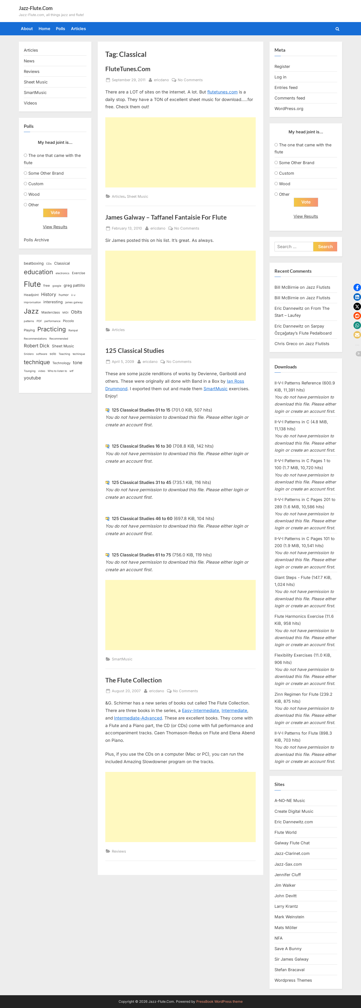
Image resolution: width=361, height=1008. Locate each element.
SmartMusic (216, 388)
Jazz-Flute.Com (36, 8)
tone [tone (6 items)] (77, 362)
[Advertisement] (180, 152)
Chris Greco (286, 343)
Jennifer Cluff (288, 874)
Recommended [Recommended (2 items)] (58, 338)
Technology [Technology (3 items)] (61, 363)
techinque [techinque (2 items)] (79, 354)
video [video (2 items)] (41, 371)
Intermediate (234, 710)
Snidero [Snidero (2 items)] (29, 354)
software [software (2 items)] (41, 354)
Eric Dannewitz (289, 308)
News (29, 60)
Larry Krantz (286, 906)
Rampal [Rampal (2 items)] (73, 330)
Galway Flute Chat (292, 842)
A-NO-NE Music (290, 800)
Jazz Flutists (318, 287)
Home (44, 28)
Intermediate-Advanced (138, 718)
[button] (357, 287)
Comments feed (290, 97)
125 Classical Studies (134, 350)
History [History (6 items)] (48, 294)
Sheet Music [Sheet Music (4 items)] (63, 346)
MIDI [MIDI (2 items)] (65, 312)
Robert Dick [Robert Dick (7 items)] (36, 346)
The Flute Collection (133, 680)
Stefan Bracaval (290, 969)
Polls (60, 28)
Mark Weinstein (289, 916)
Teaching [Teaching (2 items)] (64, 354)
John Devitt (286, 895)
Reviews (119, 851)
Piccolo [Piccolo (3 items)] (68, 321)
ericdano (161, 79)
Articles (78, 28)
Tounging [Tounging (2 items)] (30, 371)
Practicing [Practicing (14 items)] (51, 329)
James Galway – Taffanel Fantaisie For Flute (166, 217)
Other (33, 204)
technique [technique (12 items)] (37, 362)
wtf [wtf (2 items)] (71, 371)
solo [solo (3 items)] (53, 354)
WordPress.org (289, 108)
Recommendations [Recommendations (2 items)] (35, 338)
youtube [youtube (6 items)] (32, 377)
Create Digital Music (294, 811)
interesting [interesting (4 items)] (53, 302)
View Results (55, 226)
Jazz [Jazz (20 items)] (31, 311)
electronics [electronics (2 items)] (62, 273)
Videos (30, 103)
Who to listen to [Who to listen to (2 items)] (57, 371)
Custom (35, 183)
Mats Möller (286, 927)
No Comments (190, 80)
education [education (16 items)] (38, 272)
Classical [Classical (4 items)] (62, 263)
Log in (281, 76)
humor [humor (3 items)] (64, 295)
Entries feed (286, 87)
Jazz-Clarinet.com (292, 853)
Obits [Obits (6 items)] (76, 312)
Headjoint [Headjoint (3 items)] (31, 295)
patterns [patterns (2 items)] (29, 321)
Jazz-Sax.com (288, 864)
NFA (279, 938)
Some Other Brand (46, 173)
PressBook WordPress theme (219, 1001)
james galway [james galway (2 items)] (74, 302)
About (27, 28)
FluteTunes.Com (127, 68)
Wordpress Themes (293, 980)
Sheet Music (137, 196)
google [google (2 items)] (56, 285)
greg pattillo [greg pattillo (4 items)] (74, 285)
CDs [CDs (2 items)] (49, 263)
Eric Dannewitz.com (294, 821)
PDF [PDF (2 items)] (39, 321)
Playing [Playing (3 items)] (29, 330)
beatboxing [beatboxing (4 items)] (34, 263)
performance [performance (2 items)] (52, 321)
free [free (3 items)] (46, 285)
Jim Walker (285, 885)
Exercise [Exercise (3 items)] (78, 273)
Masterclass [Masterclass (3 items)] (50, 312)
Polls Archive (36, 239)
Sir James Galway (292, 959)
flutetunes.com (222, 91)
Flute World (286, 832)
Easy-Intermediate (200, 710)
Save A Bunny (288, 948)
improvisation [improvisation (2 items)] (32, 302)
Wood (34, 194)
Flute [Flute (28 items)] (32, 284)
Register (282, 66)
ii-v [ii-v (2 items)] (73, 295)
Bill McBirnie (287, 287)
